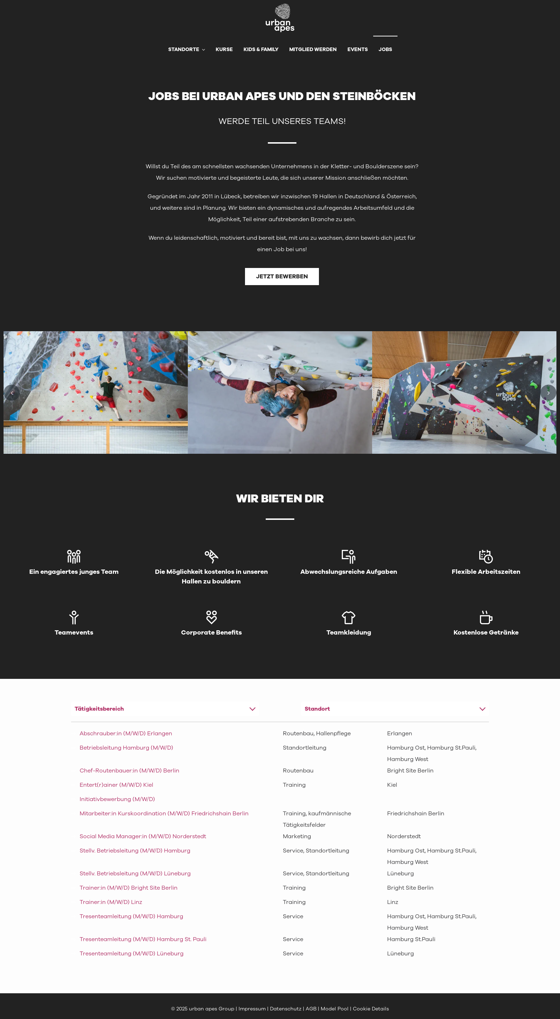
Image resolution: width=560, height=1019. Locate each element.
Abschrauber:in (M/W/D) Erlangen (126, 733)
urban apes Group (211, 1008)
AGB (311, 1008)
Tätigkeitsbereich (99, 709)
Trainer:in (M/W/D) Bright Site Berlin (129, 888)
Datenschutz (286, 1008)
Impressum (252, 1008)
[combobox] (165, 709)
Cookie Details (371, 1008)
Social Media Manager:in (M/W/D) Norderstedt (143, 836)
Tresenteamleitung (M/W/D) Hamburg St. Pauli (143, 939)
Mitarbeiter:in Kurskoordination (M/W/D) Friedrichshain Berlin (164, 813)
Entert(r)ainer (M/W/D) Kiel (116, 785)
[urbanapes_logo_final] (280, 6)
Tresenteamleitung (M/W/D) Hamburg (131, 916)
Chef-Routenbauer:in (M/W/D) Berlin (129, 771)
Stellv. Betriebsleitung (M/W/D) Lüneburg (135, 874)
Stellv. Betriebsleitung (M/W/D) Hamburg (135, 851)
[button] (12, 392)
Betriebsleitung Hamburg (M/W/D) (126, 748)
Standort (317, 709)
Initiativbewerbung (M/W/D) (117, 799)
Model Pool (335, 1008)
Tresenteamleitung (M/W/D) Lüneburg (132, 954)
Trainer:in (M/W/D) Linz (111, 902)
